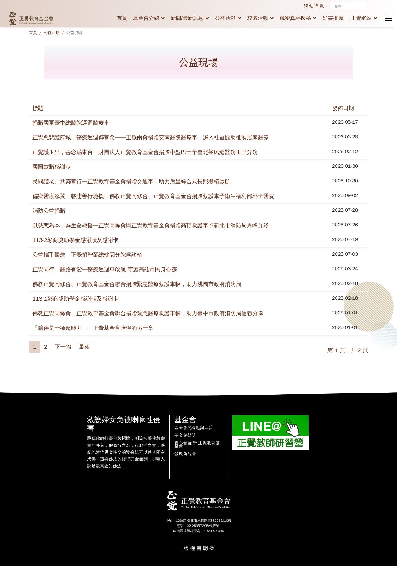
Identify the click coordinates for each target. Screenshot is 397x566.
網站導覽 (314, 6)
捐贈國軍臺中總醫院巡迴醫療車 (70, 122)
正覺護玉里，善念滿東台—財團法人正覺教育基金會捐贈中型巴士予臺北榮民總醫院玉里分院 (145, 152)
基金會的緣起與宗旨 (193, 427)
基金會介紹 (146, 18)
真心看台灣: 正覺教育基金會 (197, 445)
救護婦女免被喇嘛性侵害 (123, 424)
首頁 (122, 18)
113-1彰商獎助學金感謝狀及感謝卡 (75, 298)
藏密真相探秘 (295, 18)
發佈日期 (343, 108)
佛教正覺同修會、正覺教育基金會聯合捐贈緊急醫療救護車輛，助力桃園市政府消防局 (136, 284)
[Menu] (388, 18)
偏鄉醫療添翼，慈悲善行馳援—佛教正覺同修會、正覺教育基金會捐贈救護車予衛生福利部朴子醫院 (153, 196)
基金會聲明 (185, 435)
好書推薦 (332, 18)
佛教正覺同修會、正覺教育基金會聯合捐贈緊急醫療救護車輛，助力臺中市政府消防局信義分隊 (147, 313)
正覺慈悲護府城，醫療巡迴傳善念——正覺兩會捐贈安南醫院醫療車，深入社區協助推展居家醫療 (150, 137)
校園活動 (257, 18)
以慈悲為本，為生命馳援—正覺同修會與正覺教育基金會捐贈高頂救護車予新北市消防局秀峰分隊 (150, 225)
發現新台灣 (185, 453)
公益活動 (225, 18)
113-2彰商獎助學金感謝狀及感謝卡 (75, 240)
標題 (37, 108)
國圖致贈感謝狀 (51, 166)
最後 (84, 346)
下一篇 (63, 346)
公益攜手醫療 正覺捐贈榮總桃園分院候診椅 (87, 254)
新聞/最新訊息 (187, 18)
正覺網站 (361, 18)
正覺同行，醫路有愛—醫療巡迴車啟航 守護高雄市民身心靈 (104, 269)
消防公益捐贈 (48, 210)
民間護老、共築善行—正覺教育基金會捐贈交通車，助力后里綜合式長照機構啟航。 (134, 181)
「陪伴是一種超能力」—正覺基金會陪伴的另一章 (92, 328)
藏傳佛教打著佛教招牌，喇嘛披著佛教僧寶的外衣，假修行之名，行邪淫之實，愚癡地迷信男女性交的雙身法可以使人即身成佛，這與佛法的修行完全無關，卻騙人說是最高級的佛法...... (126, 452)
